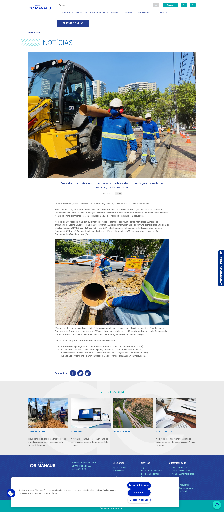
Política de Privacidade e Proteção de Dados (112, 508)
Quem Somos (119, 458)
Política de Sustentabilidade (181, 464)
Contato (173, 470)
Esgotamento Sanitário (151, 461)
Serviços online (179, 13)
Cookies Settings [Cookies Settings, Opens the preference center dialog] (139, 500)
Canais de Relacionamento (181, 478)
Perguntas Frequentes (179, 475)
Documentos (147, 467)
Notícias (38, 22)
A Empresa (118, 453)
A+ (184, 5)
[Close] (173, 484)
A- (192, 5)
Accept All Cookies (139, 485)
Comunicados (119, 472)
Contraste (170, 5)
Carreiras (123, 13)
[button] (11, 493)
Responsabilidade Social (180, 458)
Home (30, 22)
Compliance (118, 461)
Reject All (139, 492)
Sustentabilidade (177, 453)
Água (143, 458)
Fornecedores (138, 13)
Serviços (145, 453)
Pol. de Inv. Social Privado (180, 461)
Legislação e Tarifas (150, 464)
